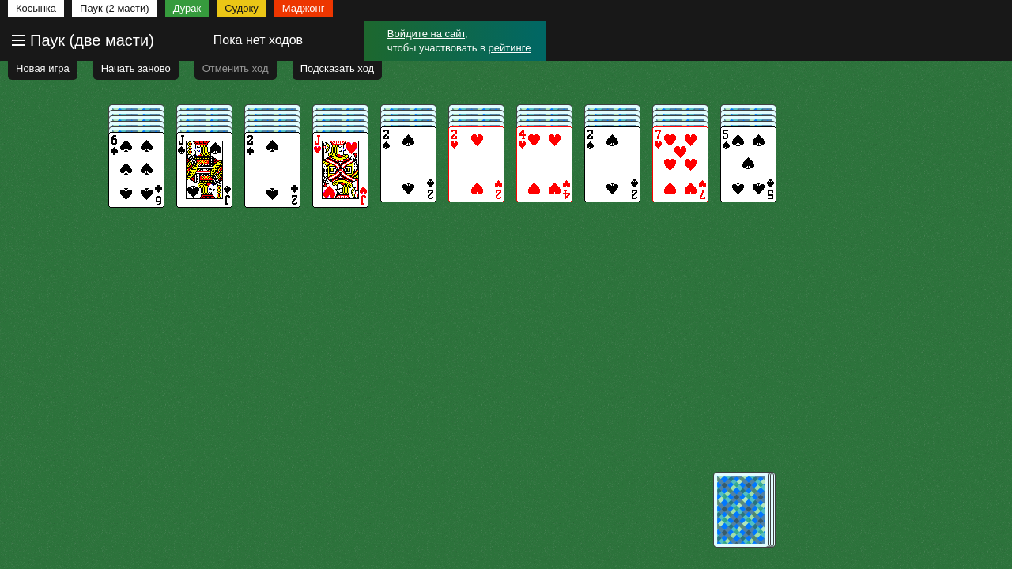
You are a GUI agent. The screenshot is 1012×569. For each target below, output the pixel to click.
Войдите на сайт (426, 34)
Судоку (242, 8)
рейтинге (510, 48)
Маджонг (303, 8)
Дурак (187, 8)
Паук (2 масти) (114, 8)
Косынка (36, 8)
